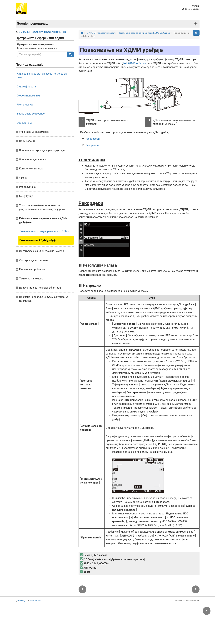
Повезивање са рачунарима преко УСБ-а (44, 231)
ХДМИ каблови (136, 63)
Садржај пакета (26, 86)
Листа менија (25, 104)
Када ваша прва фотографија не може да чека (42, 75)
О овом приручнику (28, 95)
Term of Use (35, 600)
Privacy (21, 600)
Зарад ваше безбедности (32, 113)
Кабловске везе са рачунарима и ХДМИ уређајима (144, 33)
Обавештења (25, 122)
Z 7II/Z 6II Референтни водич (101, 33)
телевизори (93, 138)
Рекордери (92, 145)
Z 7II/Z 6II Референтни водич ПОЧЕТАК (42, 32)
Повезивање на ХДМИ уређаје (38, 240)
